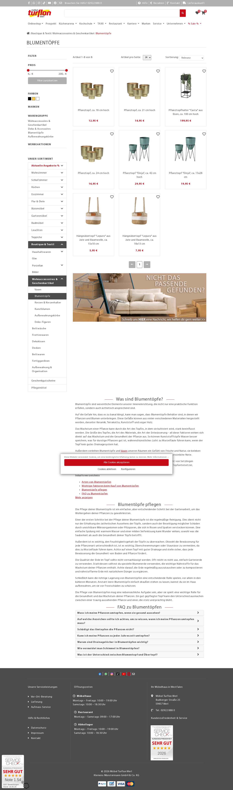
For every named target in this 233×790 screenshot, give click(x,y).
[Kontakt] (173, 3)
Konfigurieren (128, 469)
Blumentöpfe (42, 296)
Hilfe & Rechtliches (39, 718)
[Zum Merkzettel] (198, 13)
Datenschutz (38, 728)
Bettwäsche (39, 328)
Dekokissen (38, 341)
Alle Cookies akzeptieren (116, 462)
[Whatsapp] (33, 3)
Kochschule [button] (86, 24)
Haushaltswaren (41, 252)
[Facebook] (29, 3)
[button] (47, 165)
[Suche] (122, 13)
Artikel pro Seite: (131, 57)
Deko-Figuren (43, 322)
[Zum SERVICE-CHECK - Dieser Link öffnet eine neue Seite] (12, 771)
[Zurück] (132, 264)
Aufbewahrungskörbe (47, 315)
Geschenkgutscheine (43, 381)
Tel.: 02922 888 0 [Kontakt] (165, 710)
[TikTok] (44, 3)
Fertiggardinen (41, 361)
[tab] (139, 613)
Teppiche (36, 237)
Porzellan (37, 265)
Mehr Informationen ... (158, 457)
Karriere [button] (132, 24)
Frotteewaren (40, 335)
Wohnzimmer (39, 173)
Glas (34, 258)
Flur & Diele (38, 201)
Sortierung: (172, 57)
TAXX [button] (101, 24)
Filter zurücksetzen (47, 80)
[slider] (28, 70)
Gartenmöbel (39, 216)
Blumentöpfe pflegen (94, 490)
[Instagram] (39, 3)
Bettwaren (38, 354)
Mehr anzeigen (84, 497)
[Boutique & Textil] (41, 33)
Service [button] (157, 24)
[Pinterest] (55, 3)
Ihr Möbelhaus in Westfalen (167, 687)
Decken (36, 348)
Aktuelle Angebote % (45, 165)
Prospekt (51, 24)
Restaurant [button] (116, 24)
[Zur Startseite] (28, 33)
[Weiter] (147, 264)
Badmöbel (37, 223)
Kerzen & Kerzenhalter (48, 302)
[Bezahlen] (157, 3)
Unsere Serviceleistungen (42, 687)
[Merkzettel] (112, 71)
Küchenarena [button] (67, 24)
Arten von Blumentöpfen (96, 482)
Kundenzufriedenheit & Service (169, 718)
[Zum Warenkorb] (204, 13)
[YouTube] (49, 3)
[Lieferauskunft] (194, 3)
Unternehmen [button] (175, 24)
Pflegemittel (39, 388)
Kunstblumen (42, 309)
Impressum (37, 733)
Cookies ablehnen (107, 469)
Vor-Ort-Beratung (41, 697)
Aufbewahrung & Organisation (42, 369)
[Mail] (60, 3)
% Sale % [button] (193, 24)
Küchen (35, 187)
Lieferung (36, 702)
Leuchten (36, 230)
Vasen (38, 289)
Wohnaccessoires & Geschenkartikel (45, 281)
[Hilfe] (143, 3)
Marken (146, 24)
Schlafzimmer (39, 180)
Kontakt (36, 738)
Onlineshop (34, 24)
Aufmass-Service (41, 707)
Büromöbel (37, 208)
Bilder (35, 272)
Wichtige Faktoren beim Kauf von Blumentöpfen (110, 486)
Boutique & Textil (42, 244)
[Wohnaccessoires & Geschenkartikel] (73, 33)
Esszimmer (37, 194)
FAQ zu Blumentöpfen (95, 493)
